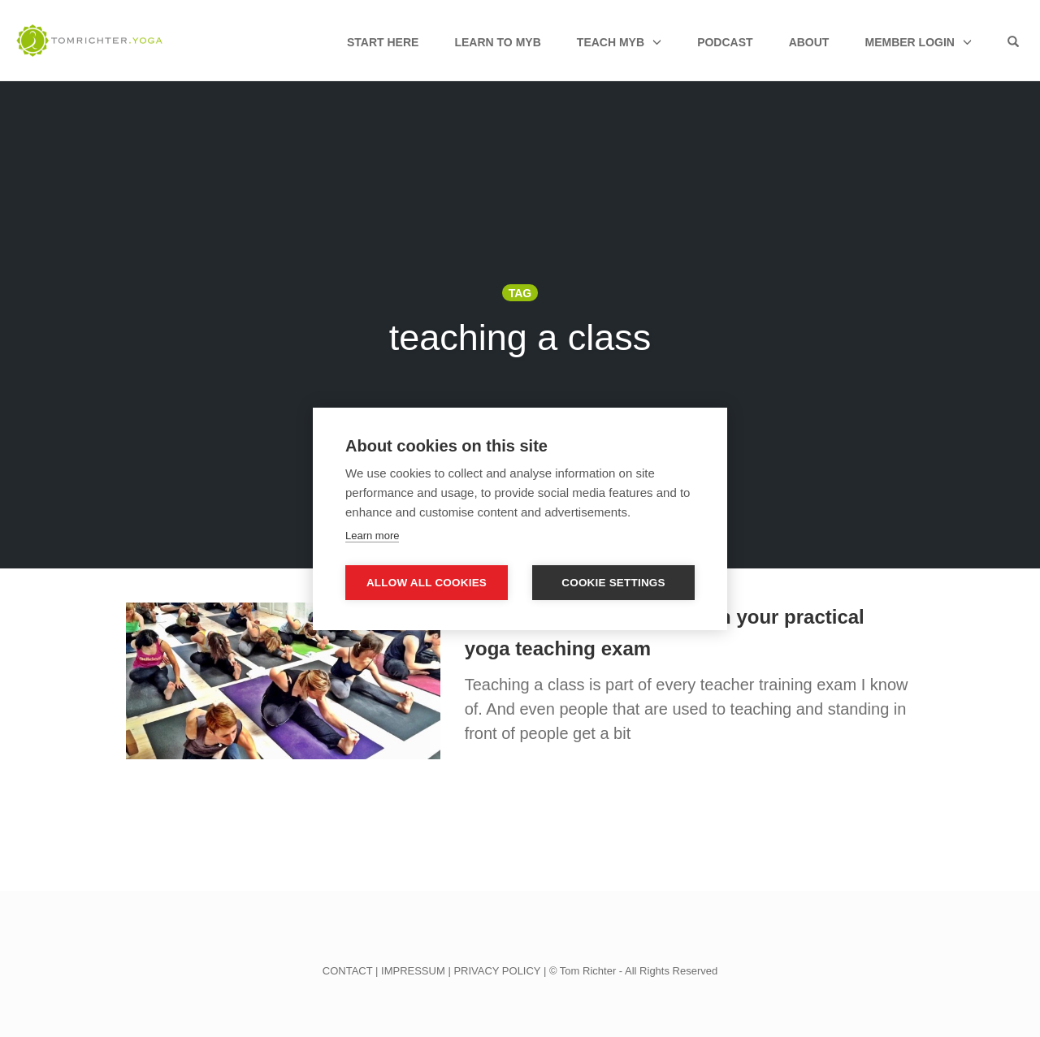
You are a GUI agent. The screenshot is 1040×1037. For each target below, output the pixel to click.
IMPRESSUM (413, 971)
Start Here (382, 42)
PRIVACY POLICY (496, 971)
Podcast (724, 42)
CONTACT (348, 971)
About (809, 42)
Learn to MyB (497, 42)
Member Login (909, 42)
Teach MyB (610, 42)
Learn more (372, 535)
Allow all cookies (426, 583)
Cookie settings (613, 583)
